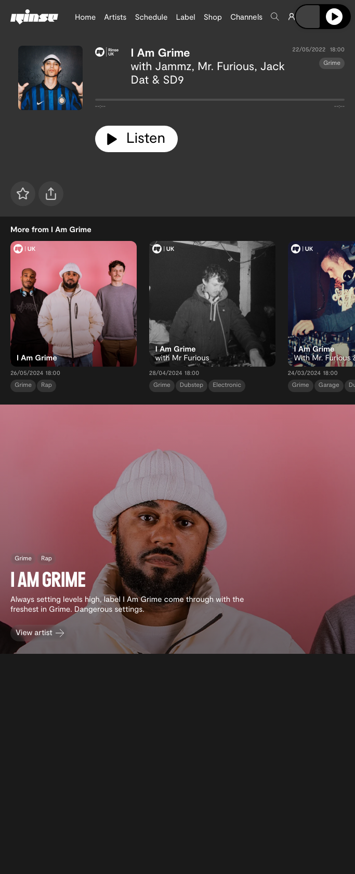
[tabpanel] (220, 101)
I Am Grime (160, 52)
